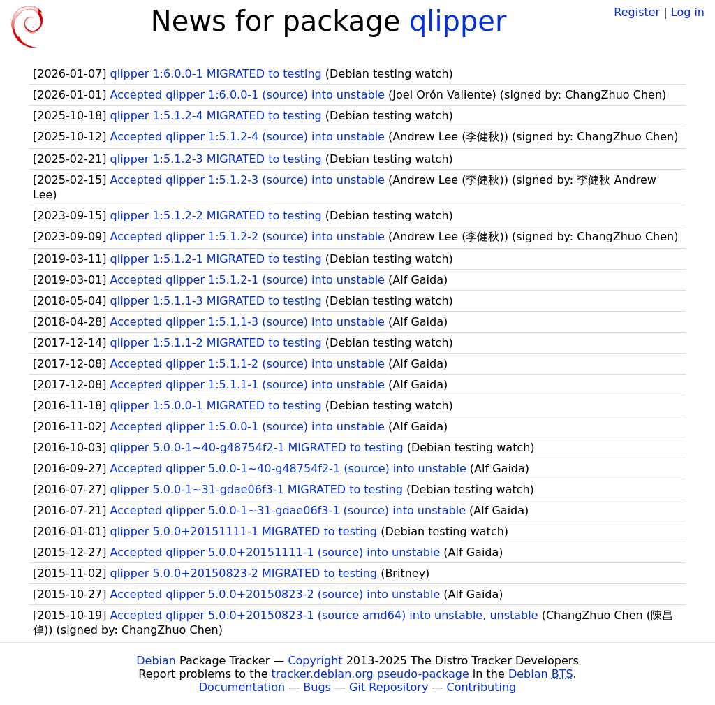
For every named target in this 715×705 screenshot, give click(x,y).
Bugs (317, 687)
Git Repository (388, 687)
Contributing (482, 687)
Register (637, 12)
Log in (688, 12)
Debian (156, 660)
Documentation (242, 687)
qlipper (457, 21)
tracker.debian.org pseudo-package (370, 674)
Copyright (315, 660)
